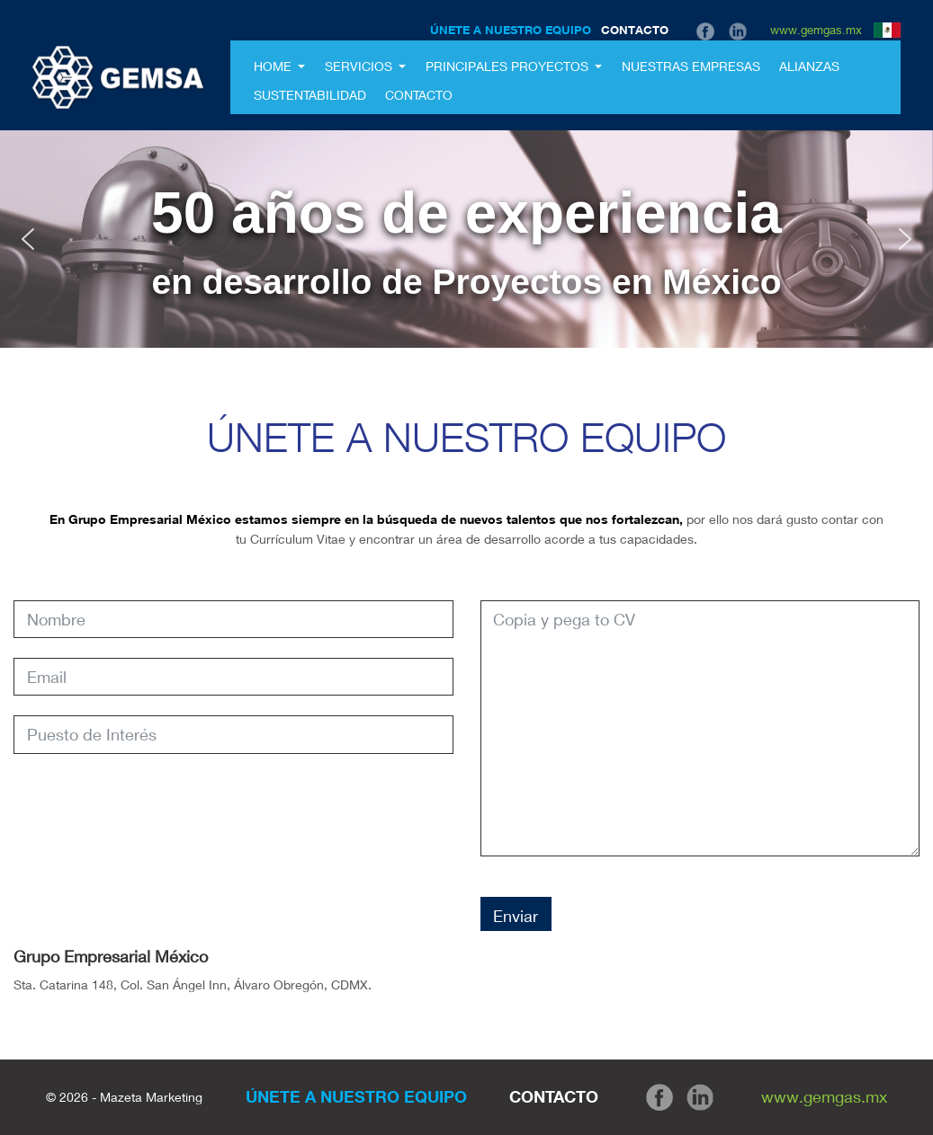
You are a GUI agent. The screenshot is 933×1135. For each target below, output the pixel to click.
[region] (466, 239)
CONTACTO (634, 29)
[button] (27, 239)
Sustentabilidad (310, 94)
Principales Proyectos (509, 66)
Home (274, 66)
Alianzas (809, 66)
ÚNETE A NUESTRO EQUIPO (510, 29)
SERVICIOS (360, 66)
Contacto (419, 94)
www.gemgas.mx (816, 29)
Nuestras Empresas (691, 66)
